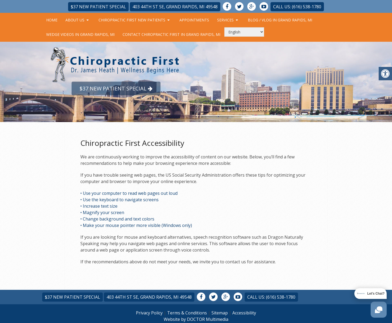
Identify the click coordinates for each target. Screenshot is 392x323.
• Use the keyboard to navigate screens (119, 200)
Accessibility (244, 313)
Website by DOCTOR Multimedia (196, 319)
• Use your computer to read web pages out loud (129, 193)
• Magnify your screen (102, 212)
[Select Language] (244, 32)
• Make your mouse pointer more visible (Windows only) (136, 225)
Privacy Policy (149, 313)
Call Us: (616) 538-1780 (297, 7)
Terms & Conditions (187, 313)
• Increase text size (98, 206)
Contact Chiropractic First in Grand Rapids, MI (171, 34)
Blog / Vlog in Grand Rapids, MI (280, 19)
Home (51, 19)
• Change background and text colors (117, 219)
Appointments (194, 19)
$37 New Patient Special (98, 7)
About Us (74, 19)
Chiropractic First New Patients (132, 19)
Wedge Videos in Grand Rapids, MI (80, 34)
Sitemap (219, 313)
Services (225, 19)
